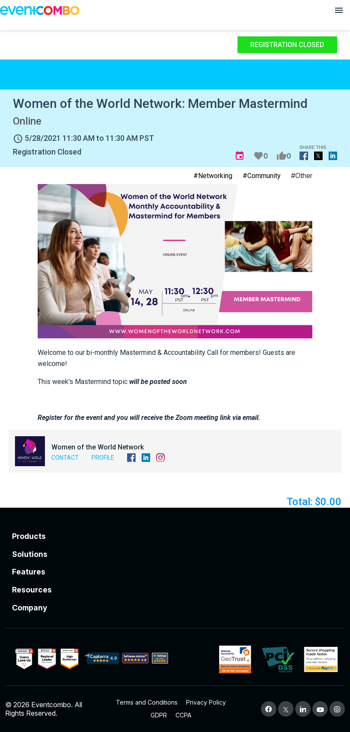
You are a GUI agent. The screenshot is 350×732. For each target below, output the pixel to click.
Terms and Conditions (147, 702)
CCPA (183, 715)
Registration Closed (287, 45)
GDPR (159, 715)
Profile (103, 457)
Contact (65, 457)
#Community (262, 176)
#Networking (212, 176)
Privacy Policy (206, 702)
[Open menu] (338, 10)
